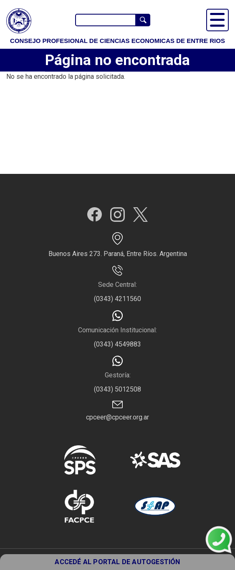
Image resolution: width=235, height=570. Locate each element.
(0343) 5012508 (117, 389)
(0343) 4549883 (117, 344)
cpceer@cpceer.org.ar (117, 417)
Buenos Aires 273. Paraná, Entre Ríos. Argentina (117, 254)
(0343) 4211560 (117, 299)
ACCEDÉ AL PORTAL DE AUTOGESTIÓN (117, 562)
